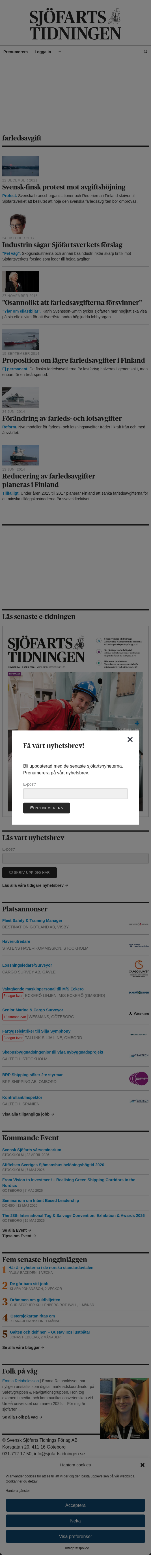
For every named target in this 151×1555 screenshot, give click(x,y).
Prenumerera (46, 808)
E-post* (75, 790)
